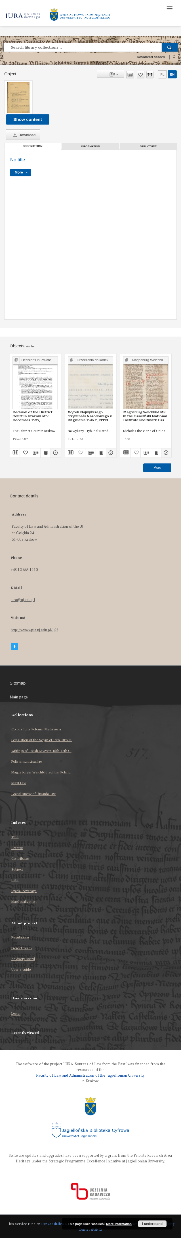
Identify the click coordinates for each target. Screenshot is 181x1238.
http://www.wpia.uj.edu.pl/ (34, 630)
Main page (19, 697)
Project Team (21, 948)
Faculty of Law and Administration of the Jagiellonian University (90, 1075)
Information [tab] (90, 146)
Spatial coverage (24, 891)
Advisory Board (23, 959)
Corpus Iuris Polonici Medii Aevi (36, 729)
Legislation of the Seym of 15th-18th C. (41, 740)
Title (15, 837)
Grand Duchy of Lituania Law (33, 794)
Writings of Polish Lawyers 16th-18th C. (41, 751)
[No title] (18, 97)
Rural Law (18, 783)
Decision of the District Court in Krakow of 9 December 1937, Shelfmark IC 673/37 (32, 416)
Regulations (20, 937)
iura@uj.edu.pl (23, 599)
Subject (17, 869)
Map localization (24, 901)
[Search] (170, 47)
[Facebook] (14, 646)
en (172, 74)
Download (22, 135)
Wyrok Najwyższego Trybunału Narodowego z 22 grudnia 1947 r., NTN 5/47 (90, 416)
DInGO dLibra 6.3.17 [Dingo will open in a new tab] (57, 1224)
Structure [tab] (148, 146)
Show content (27, 119)
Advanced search (151, 57)
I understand (152, 1224)
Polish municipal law (27, 761)
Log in (15, 1013)
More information (119, 1224)
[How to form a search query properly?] (174, 57)
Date (14, 880)
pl (162, 74)
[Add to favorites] (140, 74)
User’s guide (21, 969)
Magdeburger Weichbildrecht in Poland (41, 772)
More (157, 468)
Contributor (20, 858)
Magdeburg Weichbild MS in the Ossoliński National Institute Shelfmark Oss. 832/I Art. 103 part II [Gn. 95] (145, 416)
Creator (17, 848)
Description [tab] (33, 146)
